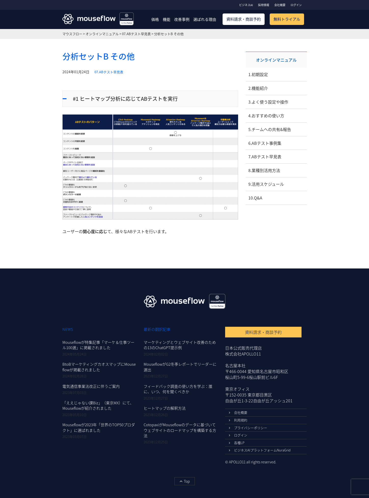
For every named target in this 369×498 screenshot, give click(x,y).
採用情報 (263, 5)
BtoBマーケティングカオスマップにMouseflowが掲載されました (99, 366)
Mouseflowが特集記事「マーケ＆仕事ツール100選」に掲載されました (98, 344)
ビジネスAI (246, 5)
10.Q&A (255, 198)
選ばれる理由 (204, 19)
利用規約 (238, 420)
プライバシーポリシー (248, 427)
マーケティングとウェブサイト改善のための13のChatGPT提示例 (180, 344)
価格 (155, 19)
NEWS (67, 329)
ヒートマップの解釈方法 (165, 408)
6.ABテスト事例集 (264, 143)
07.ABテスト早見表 (108, 72)
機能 (166, 19)
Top (185, 481)
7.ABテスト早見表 (264, 156)
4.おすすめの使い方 (266, 115)
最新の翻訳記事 (157, 329)
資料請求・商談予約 (243, 19)
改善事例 (181, 19)
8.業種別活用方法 (264, 170)
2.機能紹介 (258, 88)
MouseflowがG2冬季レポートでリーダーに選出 (180, 366)
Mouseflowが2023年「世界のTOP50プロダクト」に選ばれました (98, 427)
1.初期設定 (258, 74)
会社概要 (279, 5)
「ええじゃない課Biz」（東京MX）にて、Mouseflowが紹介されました (98, 405)
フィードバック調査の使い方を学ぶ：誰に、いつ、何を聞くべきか (178, 388)
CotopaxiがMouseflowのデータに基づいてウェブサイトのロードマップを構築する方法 (180, 430)
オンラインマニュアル (276, 60)
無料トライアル (287, 19)
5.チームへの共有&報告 (269, 129)
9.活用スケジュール (266, 184)
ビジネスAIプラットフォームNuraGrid (260, 450)
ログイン (296, 5)
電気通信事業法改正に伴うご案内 (91, 386)
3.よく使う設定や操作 (268, 102)
